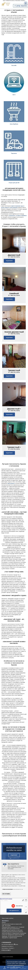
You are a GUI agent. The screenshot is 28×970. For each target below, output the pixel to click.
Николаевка (11, 483)
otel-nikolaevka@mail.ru (7, 944)
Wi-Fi (14, 94)
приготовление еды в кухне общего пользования (12, 206)
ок (23, 967)
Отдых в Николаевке (7, 956)
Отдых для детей (14, 182)
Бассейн (14, 65)
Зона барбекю (14, 124)
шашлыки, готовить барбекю (18, 215)
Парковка (14, 153)
